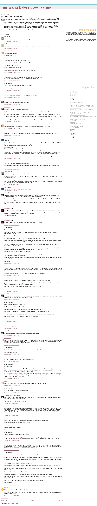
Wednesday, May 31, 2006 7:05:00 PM (11, 328)
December (72, 91)
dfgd (5, 381)
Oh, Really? (72, 129)
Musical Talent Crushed (75, 113)
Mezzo (6, 100)
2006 (70, 90)
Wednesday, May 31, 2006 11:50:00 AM (12, 121)
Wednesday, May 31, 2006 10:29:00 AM (12, 80)
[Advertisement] (89, 19)
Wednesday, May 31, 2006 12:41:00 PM (12, 158)
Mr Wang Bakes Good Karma (27, 7)
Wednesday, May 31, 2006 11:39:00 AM (12, 104)
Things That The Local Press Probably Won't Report (82, 106)
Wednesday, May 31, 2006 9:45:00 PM (11, 378)
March (71, 133)
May (71, 101)
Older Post (60, 500)
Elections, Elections (74, 127)
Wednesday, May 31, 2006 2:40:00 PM (11, 225)
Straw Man (72, 122)
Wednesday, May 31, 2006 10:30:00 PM (12, 385)
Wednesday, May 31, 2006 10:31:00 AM (12, 90)
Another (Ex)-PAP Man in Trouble (77, 115)
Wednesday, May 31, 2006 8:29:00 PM (11, 345)
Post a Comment (4, 498)
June (71, 99)
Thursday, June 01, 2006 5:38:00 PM (11, 485)
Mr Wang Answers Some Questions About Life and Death (83, 116)
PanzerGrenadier (8, 51)
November (72, 92)
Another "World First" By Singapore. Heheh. (80, 112)
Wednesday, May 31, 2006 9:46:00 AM (11, 48)
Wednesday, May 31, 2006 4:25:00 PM (11, 275)
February (72, 134)
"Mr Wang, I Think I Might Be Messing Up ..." (80, 124)
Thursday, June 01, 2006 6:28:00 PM (11, 495)
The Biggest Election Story (76, 123)
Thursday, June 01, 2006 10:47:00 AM (11, 429)
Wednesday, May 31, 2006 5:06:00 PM (11, 291)
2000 (70, 138)
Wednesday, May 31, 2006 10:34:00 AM (12, 97)
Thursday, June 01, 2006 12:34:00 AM (11, 392)
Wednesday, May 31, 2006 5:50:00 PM (11, 299)
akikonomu (7, 107)
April (71, 131)
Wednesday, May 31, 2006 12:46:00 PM (12, 169)
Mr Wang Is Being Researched (77, 102)
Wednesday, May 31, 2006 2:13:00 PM (11, 184)
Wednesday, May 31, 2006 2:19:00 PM (11, 190)
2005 (70, 137)
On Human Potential (74, 103)
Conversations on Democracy (76, 126)
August (72, 97)
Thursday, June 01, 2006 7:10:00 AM (11, 403)
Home (32, 500)
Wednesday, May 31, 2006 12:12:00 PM (12, 128)
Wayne (6, 138)
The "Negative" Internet (75, 108)
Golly (71, 130)
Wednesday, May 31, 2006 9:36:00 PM (11, 361)
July (71, 98)
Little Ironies (73, 110)
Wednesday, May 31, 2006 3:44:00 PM (11, 263)
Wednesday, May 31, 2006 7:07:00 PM (11, 335)
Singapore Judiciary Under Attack (77, 119)
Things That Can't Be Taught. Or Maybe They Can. (81, 105)
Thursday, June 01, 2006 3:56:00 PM (11, 450)
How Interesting (73, 120)
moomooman (7, 208)
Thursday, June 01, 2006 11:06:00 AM (11, 440)
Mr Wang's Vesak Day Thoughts (77, 117)
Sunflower (6, 43)
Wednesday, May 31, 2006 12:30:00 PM (12, 135)
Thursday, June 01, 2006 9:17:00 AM (11, 415)
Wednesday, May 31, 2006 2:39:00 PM (11, 205)
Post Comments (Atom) (13, 503)
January (72, 136)
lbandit (6, 36)
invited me (28, 296)
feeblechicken (7, 338)
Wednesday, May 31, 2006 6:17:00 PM (11, 321)
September (73, 95)
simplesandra (7, 123)
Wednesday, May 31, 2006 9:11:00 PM (11, 354)
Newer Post (4, 500)
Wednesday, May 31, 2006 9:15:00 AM (11, 41)
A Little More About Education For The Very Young (81, 109)
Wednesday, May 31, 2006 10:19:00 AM (12, 72)
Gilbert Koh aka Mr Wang (10, 192)
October (72, 94)
